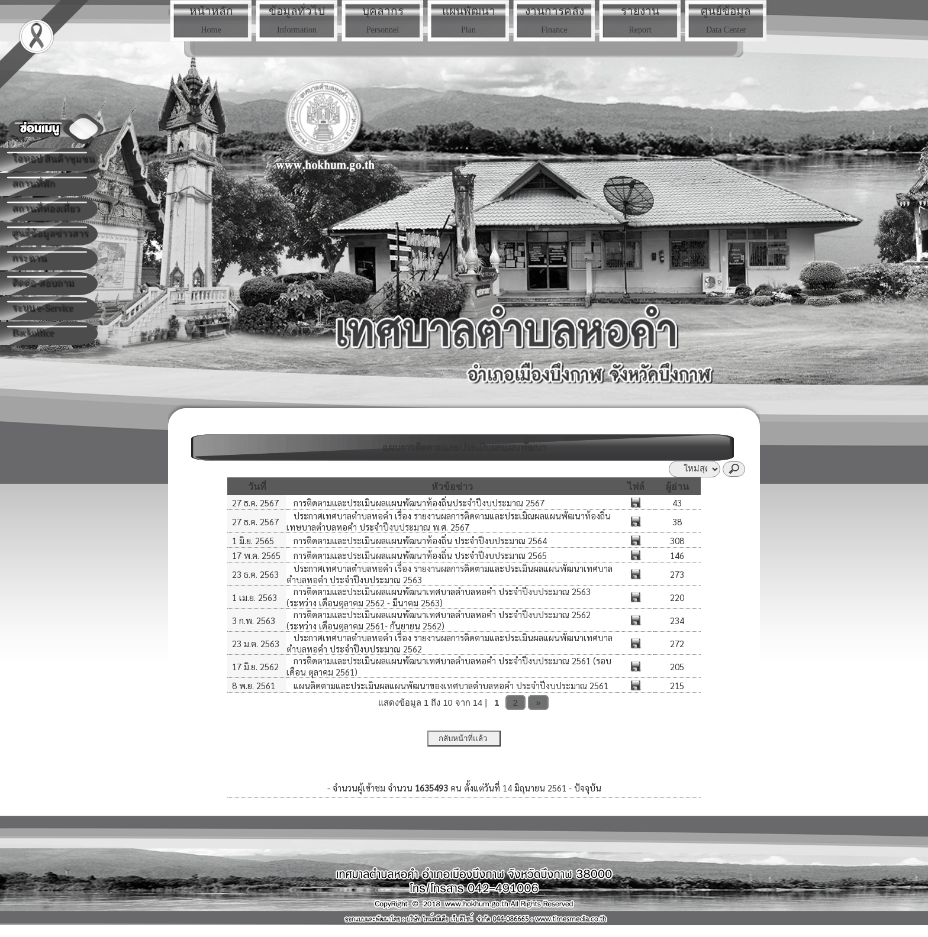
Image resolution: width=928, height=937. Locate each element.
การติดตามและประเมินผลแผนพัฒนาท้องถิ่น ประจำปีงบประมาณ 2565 (419, 555)
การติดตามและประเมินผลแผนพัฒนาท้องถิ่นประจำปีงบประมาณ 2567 (417, 502)
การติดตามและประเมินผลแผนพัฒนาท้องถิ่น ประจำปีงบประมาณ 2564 (419, 540)
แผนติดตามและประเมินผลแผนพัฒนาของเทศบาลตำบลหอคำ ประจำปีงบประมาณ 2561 (449, 685)
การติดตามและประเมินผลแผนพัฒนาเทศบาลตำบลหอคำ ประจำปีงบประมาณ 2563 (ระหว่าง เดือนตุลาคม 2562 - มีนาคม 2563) (438, 597)
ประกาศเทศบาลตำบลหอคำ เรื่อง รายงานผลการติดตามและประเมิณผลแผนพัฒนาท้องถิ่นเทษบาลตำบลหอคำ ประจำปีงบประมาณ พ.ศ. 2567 (448, 521)
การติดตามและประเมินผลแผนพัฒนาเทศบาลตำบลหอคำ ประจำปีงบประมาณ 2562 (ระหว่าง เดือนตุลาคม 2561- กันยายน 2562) (438, 620)
